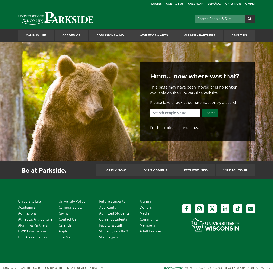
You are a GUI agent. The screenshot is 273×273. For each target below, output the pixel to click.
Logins (156, 3)
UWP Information (32, 231)
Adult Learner (151, 231)
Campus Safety (71, 207)
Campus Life (36, 35)
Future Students (112, 201)
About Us (239, 35)
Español (214, 3)
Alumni (145, 201)
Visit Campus (156, 170)
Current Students (113, 219)
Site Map (66, 237)
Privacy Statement (173, 267)
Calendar (195, 3)
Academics (71, 35)
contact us (189, 127)
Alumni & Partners (33, 225)
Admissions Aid (110, 35)
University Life (29, 201)
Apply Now (233, 3)
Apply (63, 231)
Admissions (27, 213)
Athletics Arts (154, 35)
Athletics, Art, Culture (35, 219)
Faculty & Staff (110, 225)
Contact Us (175, 3)
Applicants (107, 207)
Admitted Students (114, 213)
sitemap (202, 102)
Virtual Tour (235, 170)
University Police (72, 201)
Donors (146, 207)
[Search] (220, 19)
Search (210, 112)
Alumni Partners (199, 35)
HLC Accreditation (32, 237)
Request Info (196, 170)
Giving (250, 3)
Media (145, 213)
